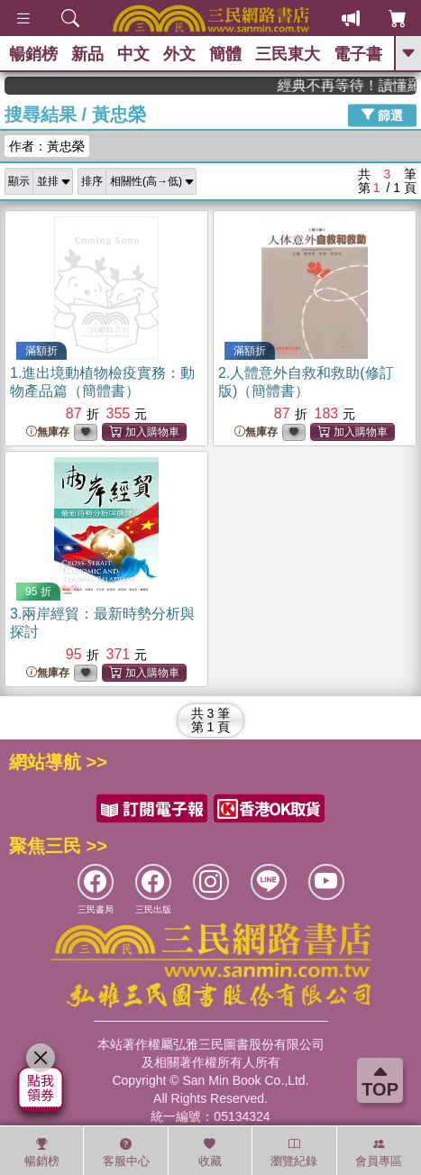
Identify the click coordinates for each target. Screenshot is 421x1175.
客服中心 (126, 1152)
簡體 (225, 54)
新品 (87, 54)
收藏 (210, 1152)
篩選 (382, 114)
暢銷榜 (33, 54)
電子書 (358, 54)
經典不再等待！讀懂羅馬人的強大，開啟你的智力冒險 (360, 85)
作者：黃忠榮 (47, 146)
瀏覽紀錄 (293, 1152)
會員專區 (378, 1152)
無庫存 (47, 432)
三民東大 (287, 54)
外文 (179, 54)
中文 (133, 54)
